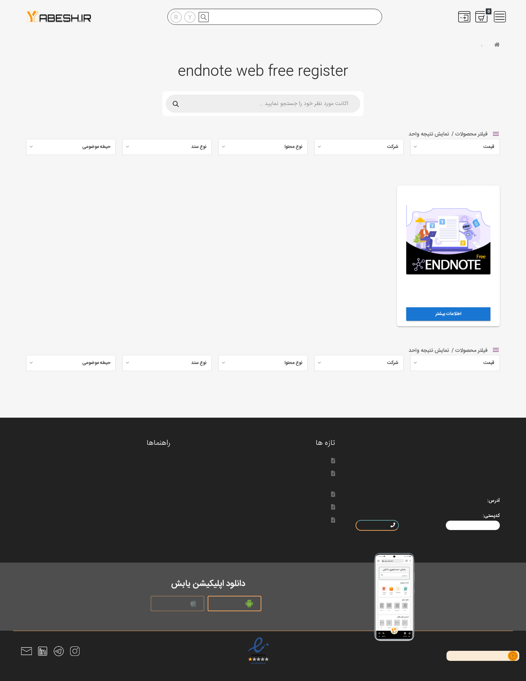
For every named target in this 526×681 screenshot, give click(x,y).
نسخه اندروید (234, 603)
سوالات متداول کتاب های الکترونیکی (122, 525)
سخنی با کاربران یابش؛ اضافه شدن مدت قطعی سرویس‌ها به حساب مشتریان (260, 477)
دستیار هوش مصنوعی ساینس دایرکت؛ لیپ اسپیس (270, 460)
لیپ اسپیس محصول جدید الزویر (290, 494)
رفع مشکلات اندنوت (140, 538)
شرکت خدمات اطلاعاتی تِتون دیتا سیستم (282, 506)
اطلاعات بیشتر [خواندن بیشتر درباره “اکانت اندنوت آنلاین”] (448, 314)
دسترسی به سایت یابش (299, 519)
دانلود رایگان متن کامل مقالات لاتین (123, 512)
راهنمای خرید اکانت (140, 473)
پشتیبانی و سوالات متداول (133, 499)
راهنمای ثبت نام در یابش (134, 460)
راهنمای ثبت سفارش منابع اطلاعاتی (123, 486)
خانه (488, 45)
